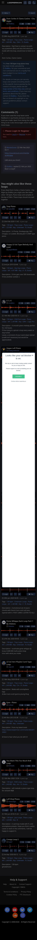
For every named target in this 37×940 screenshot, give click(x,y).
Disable (18, 376)
